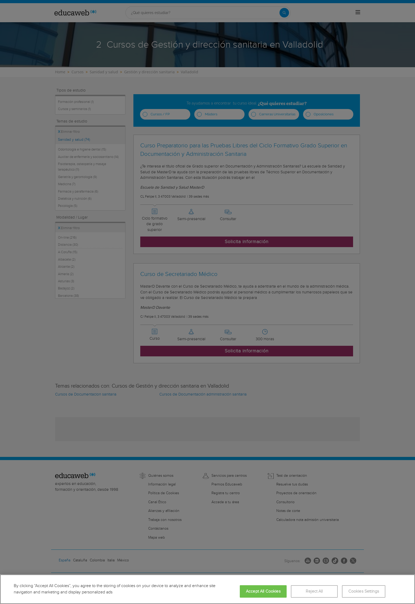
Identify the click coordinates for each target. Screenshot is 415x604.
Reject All (314, 591)
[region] (207, 589)
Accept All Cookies (263, 591)
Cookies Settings (363, 591)
